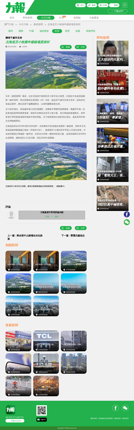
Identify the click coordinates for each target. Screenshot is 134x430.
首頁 (12, 17)
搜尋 (94, 5)
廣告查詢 (125, 418)
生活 (62, 17)
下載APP (117, 11)
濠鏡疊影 (44, 31)
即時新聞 (27, 17)
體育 (67, 31)
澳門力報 (9, 24)
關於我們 (94, 418)
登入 (82, 5)
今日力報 (45, 17)
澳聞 (10, 31)
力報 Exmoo (16, 421)
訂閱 (105, 5)
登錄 (56, 217)
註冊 (47, 217)
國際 (21, 31)
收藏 (68, 47)
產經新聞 (38, 24)
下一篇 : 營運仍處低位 (73, 235)
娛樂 (78, 31)
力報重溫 (94, 17)
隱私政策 (117, 418)
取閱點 (77, 17)
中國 (31, 31)
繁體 (116, 5)
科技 (57, 31)
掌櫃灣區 (90, 31)
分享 (83, 47)
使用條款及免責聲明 (106, 418)
